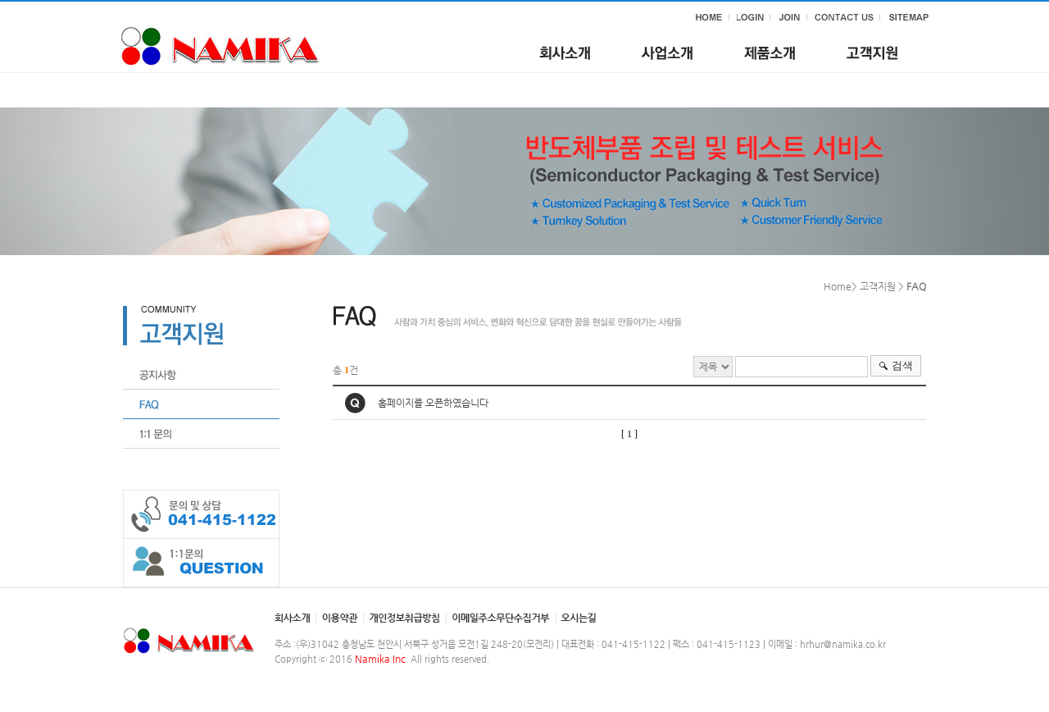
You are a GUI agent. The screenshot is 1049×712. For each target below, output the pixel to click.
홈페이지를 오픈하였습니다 (433, 402)
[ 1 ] (629, 434)
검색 (902, 365)
